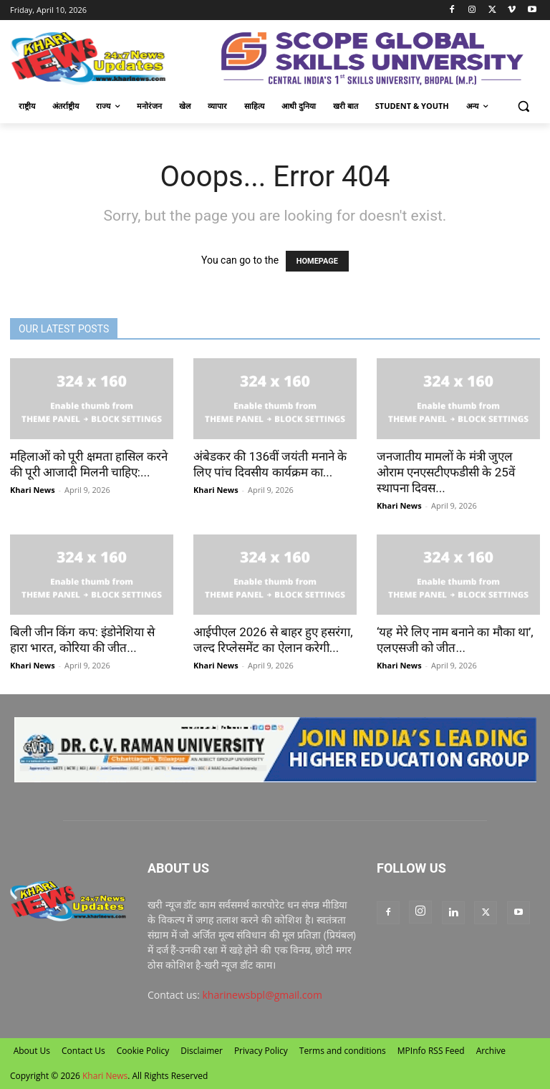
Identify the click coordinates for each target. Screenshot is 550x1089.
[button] (523, 106)
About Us (32, 1051)
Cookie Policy (143, 1051)
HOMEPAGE (317, 261)
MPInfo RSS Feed (431, 1051)
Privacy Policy (261, 1051)
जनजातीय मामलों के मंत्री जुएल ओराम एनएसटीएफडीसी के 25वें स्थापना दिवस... (446, 472)
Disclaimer (201, 1051)
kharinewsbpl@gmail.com (262, 995)
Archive (491, 1051)
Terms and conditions (342, 1051)
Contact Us (83, 1051)
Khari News (32, 489)
